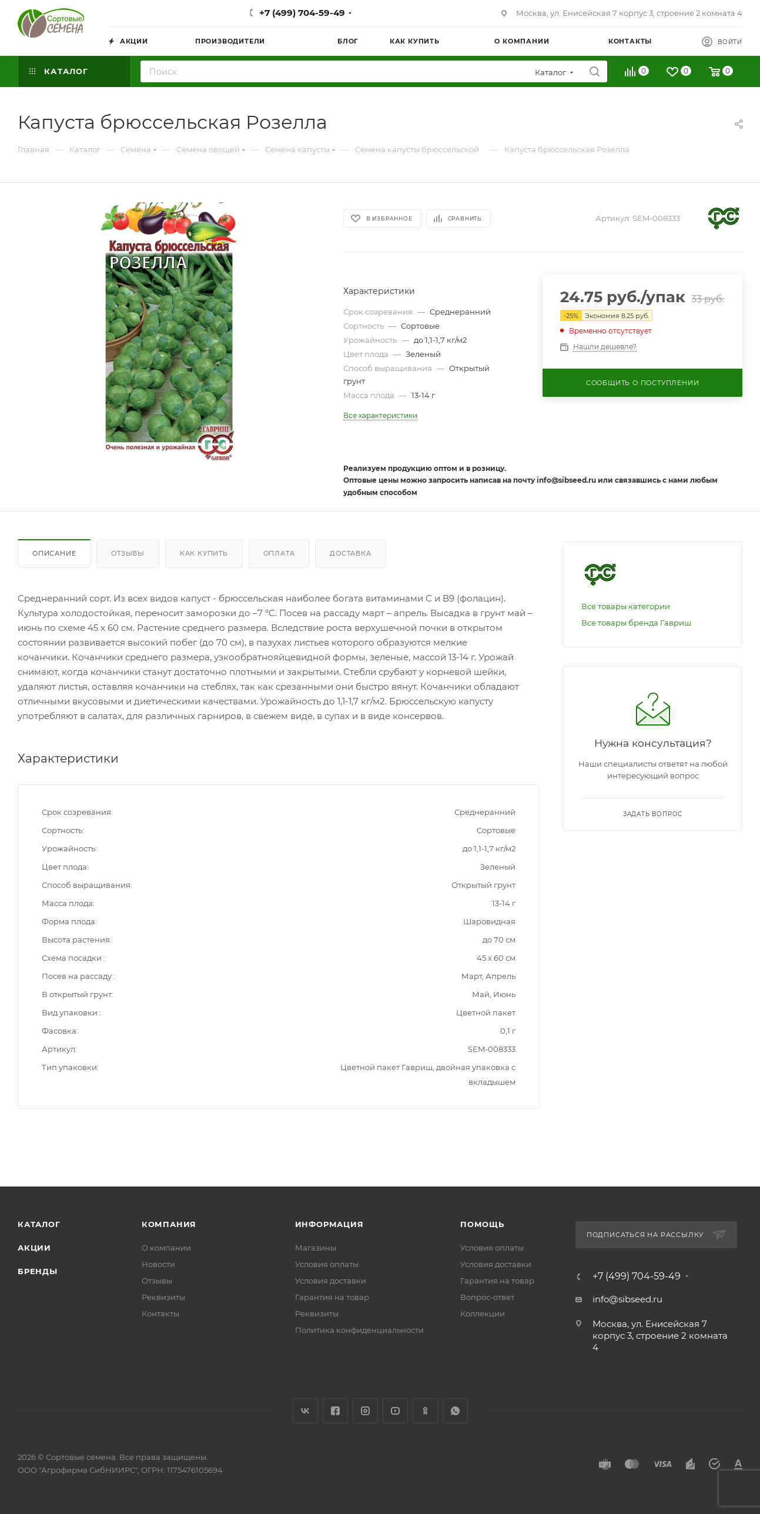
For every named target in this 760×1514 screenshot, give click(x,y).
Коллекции (482, 1313)
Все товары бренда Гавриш (636, 622)
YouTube (395, 1410)
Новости (158, 1264)
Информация (329, 1224)
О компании (166, 1247)
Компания (169, 1224)
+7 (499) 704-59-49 (302, 12)
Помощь (482, 1224)
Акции (34, 1247)
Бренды (38, 1271)
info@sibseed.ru (627, 1299)
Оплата (279, 553)
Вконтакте (305, 1410)
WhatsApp (455, 1410)
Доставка (350, 553)
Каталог (39, 1224)
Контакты (160, 1313)
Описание (54, 553)
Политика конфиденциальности (359, 1330)
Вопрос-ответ (487, 1297)
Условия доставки (330, 1280)
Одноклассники (425, 1410)
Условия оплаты (327, 1264)
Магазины (315, 1247)
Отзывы (128, 553)
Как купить (204, 553)
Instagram (365, 1410)
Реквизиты (163, 1297)
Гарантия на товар (332, 1297)
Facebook (335, 1410)
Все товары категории (625, 606)
